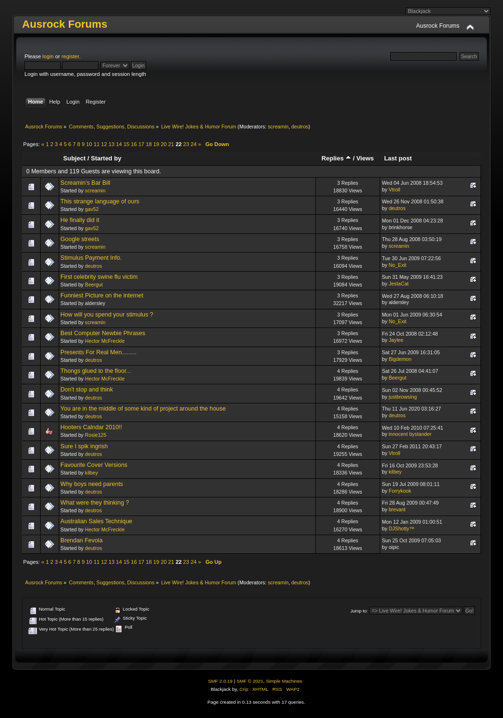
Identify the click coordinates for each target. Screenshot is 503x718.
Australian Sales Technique (96, 521)
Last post (398, 158)
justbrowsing (403, 397)
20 (163, 144)
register (70, 56)
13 (111, 144)
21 (171, 144)
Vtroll (394, 189)
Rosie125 (96, 435)
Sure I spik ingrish (84, 446)
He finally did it (80, 220)
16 (134, 144)
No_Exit (398, 265)
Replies (336, 158)
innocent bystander (410, 434)
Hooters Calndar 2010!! (91, 427)
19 (156, 144)
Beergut (94, 284)
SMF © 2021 (249, 681)
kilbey (91, 472)
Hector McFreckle (105, 341)
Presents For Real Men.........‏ (99, 352)
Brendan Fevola (82, 540)
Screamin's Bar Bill (85, 183)
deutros (300, 126)
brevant (397, 509)
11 (96, 144)
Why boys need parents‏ (92, 484)
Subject (74, 158)
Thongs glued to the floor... (96, 371)
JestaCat (399, 283)
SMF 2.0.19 (220, 681)
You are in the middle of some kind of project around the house (143, 408)
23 (186, 144)
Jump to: (359, 610)
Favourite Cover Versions (94, 465)
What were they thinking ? (95, 502)
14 (119, 144)
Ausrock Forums (64, 24)
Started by (106, 158)
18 (148, 144)
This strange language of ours (100, 201)
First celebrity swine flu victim (99, 277)
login (48, 56)
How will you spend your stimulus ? (107, 314)
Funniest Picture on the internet (102, 295)
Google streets (80, 239)
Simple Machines (284, 681)
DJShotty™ (402, 528)
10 (89, 144)
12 (104, 144)
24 (193, 144)
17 (141, 144)
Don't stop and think (87, 389)
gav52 (92, 209)
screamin (278, 126)
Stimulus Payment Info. (91, 257)
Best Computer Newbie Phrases (103, 333)
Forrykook (400, 491)
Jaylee (396, 340)
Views (365, 158)
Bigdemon (400, 359)
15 (126, 144)
